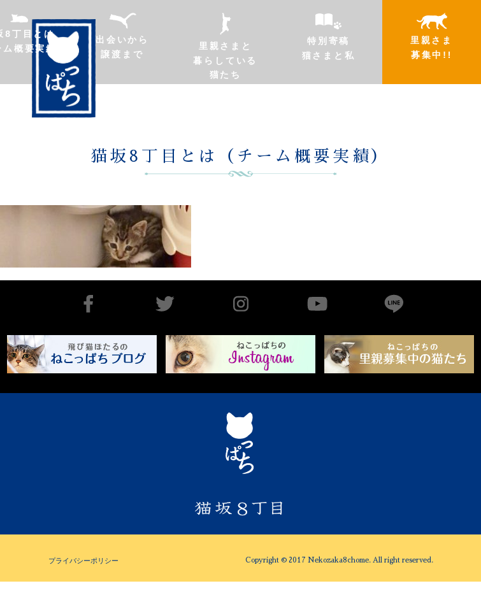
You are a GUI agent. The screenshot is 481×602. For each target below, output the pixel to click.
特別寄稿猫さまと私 (328, 37)
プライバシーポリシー (83, 560)
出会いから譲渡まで (122, 36)
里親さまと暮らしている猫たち (225, 46)
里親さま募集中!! (431, 36)
